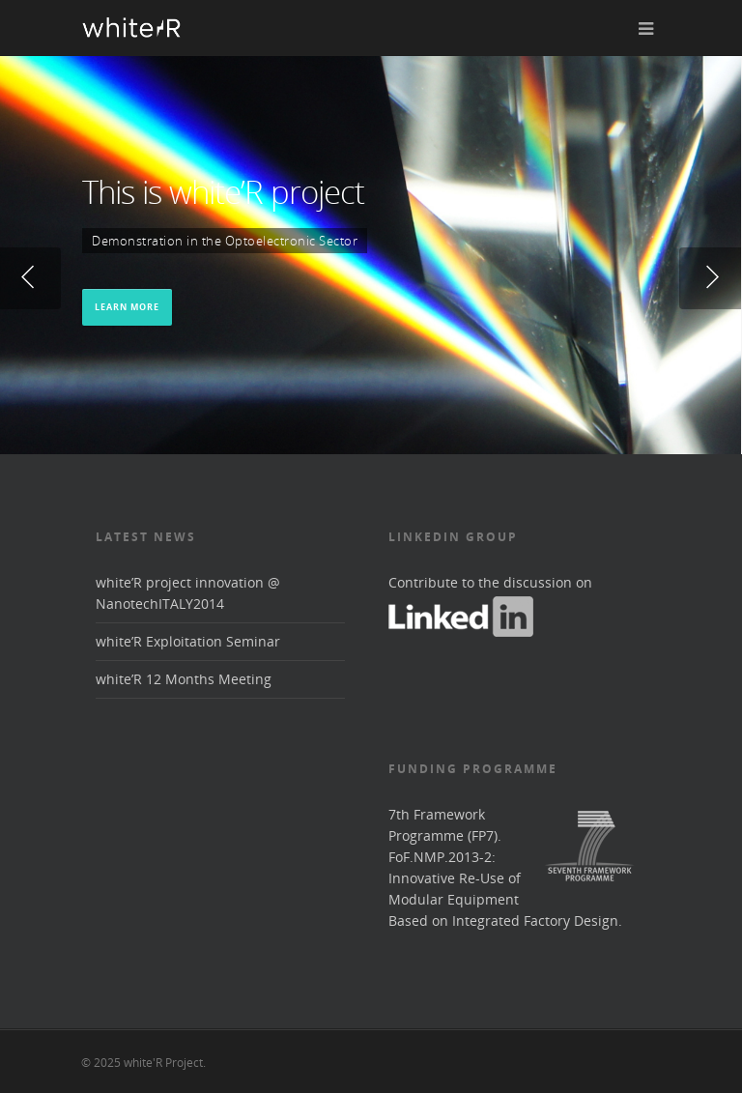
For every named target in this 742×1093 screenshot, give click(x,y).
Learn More (127, 306)
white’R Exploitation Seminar (188, 641)
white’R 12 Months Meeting (183, 679)
